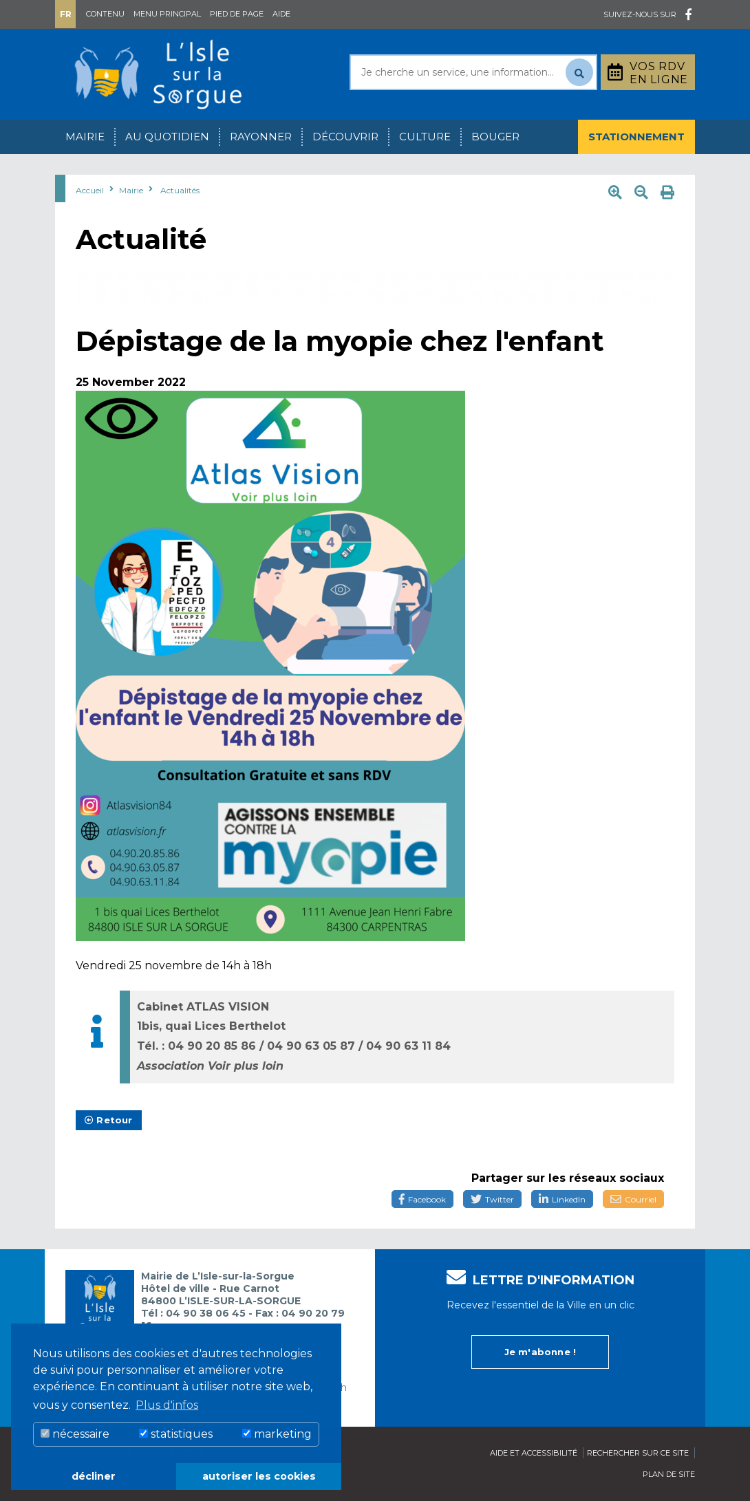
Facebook (422, 1199)
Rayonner (261, 136)
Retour (109, 1119)
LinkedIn (562, 1199)
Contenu (105, 14)
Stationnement (636, 136)
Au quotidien (167, 136)
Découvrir (345, 136)
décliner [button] (94, 1476)
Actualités (180, 190)
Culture (425, 136)
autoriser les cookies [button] (259, 1476)
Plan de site (669, 1474)
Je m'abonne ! (540, 1351)
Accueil (90, 190)
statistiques (176, 1433)
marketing (277, 1433)
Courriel (633, 1199)
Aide (281, 14)
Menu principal (167, 14)
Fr (66, 14)
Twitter (492, 1199)
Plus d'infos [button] (167, 1405)
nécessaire (75, 1433)
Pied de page (237, 14)
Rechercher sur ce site (638, 1453)
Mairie (85, 136)
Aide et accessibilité (533, 1453)
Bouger (495, 136)
